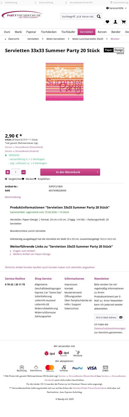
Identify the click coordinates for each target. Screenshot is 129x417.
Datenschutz (71, 308)
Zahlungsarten (43, 316)
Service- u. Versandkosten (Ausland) (22, 151)
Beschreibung (13, 197)
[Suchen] (98, 16)
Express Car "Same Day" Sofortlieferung (48, 294)
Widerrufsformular (45, 312)
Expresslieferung (119, 2)
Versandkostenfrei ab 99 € (79, 2)
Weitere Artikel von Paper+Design (30, 254)
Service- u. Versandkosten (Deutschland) (24, 147)
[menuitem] (81, 18)
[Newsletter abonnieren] (121, 317)
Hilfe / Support (72, 304)
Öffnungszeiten (73, 296)
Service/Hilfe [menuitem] (115, 8)
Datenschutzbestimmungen (109, 328)
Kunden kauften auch (36, 267)
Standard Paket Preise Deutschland (89, 388)
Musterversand (73, 292)
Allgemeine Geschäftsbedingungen (48, 286)
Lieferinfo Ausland (45, 300)
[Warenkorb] (123, 21)
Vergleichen (13, 178)
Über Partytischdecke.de (78, 300)
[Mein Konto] (115, 21)
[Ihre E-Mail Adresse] (106, 317)
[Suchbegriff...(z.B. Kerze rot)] (81, 16)
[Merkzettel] (107, 21)
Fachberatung (9, 2)
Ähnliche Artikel (14, 267)
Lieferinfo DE (42, 304)
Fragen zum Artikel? (22, 250)
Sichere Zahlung (44, 2)
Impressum (70, 284)
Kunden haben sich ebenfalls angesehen (72, 267)
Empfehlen (42, 178)
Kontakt (68, 288)
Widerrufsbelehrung (46, 308)
